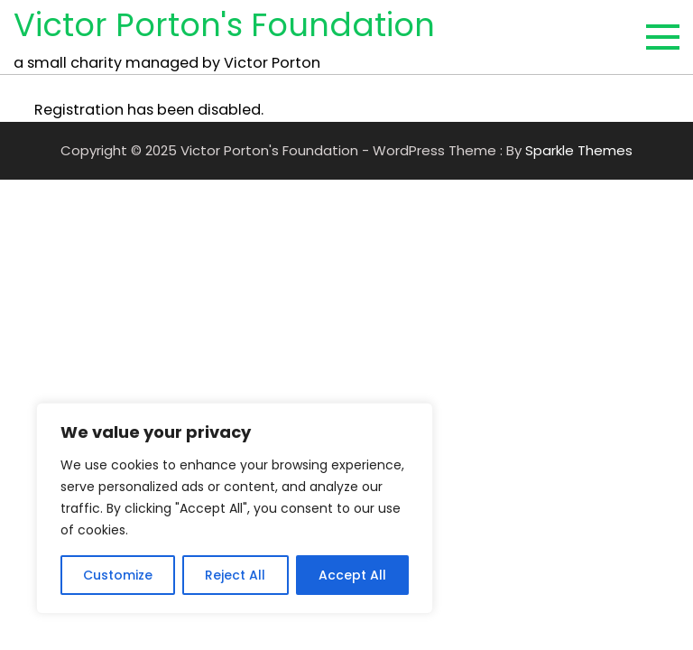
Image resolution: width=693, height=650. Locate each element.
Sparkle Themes (579, 150)
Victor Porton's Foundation (224, 25)
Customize (117, 575)
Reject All (235, 575)
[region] (234, 508)
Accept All (352, 575)
